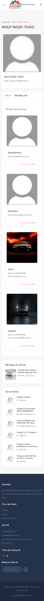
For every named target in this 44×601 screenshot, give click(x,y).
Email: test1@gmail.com (17, 276)
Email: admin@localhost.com (18, 156)
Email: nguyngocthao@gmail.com (16, 81)
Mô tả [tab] (8, 95)
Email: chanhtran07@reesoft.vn (19, 338)
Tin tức (18, 590)
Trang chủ (6, 22)
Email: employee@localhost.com (20, 215)
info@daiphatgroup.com (11, 535)
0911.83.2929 (7, 543)
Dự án (37, 587)
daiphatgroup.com (8, 531)
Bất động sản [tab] (20, 95)
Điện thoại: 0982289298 (16, 273)
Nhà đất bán (16, 587)
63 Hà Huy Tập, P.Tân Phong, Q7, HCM (16, 539)
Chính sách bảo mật (9, 518)
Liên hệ (4, 514)
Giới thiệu (5, 510)
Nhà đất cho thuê (28, 587)
